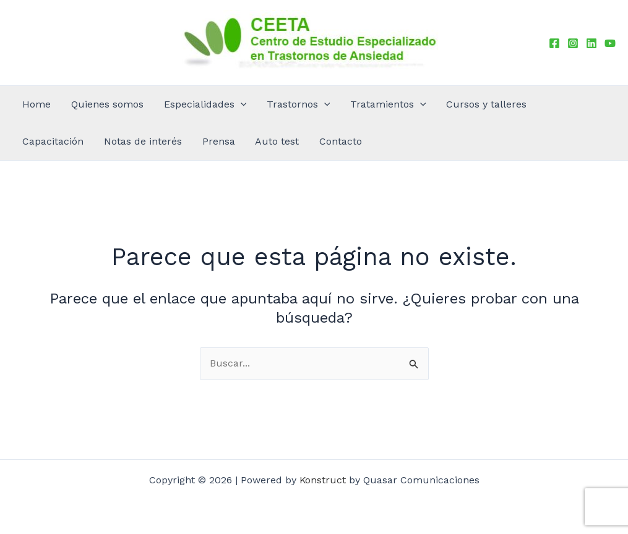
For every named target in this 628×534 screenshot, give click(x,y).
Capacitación (488, 104)
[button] (206, 104)
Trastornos (250, 104)
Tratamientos (327, 104)
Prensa (31, 141)
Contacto (126, 141)
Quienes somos (87, 104)
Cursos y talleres (411, 104)
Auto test (77, 141)
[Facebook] (554, 43)
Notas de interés (565, 104)
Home (29, 104)
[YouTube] (610, 43)
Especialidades (170, 104)
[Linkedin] (591, 43)
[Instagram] (573, 43)
